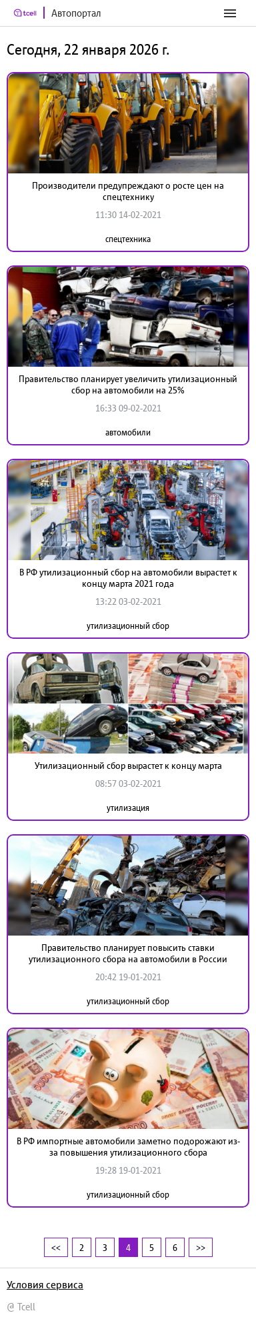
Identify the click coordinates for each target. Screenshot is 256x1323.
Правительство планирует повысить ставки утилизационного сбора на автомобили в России (128, 953)
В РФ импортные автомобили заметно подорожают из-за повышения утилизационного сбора (128, 1147)
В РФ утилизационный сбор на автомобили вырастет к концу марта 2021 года (128, 578)
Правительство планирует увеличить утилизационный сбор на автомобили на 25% (128, 384)
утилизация (128, 808)
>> (200, 1247)
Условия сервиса (45, 1284)
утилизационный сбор (128, 626)
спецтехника (128, 239)
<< (56, 1247)
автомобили (128, 432)
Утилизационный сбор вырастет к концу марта (128, 765)
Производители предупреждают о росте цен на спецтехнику (128, 191)
